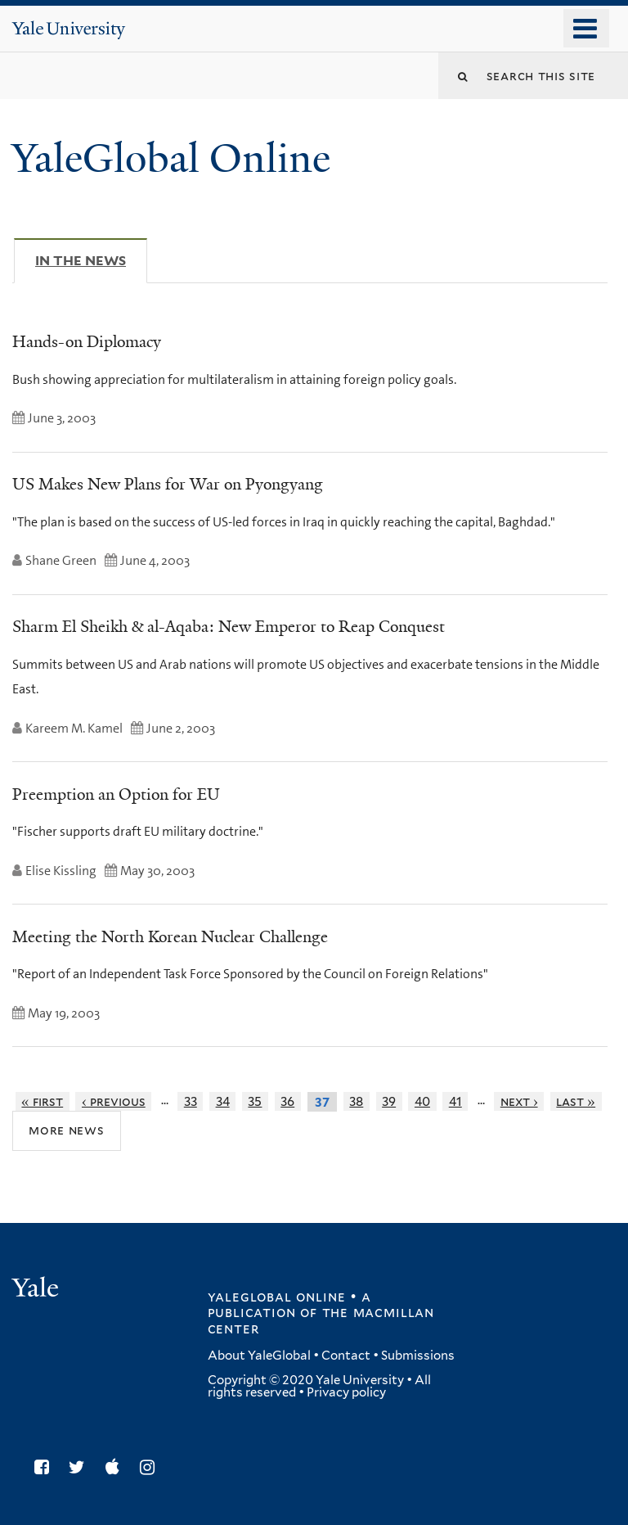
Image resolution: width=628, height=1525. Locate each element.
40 (422, 1101)
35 (255, 1101)
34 (223, 1101)
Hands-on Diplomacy (86, 341)
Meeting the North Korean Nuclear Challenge (170, 936)
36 (287, 1101)
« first (42, 1101)
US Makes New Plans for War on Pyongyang (167, 483)
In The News (91, 260)
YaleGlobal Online (170, 158)
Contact (345, 1355)
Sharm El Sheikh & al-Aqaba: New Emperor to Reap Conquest (228, 626)
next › (519, 1101)
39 (389, 1101)
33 (190, 1101)
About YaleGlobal (259, 1355)
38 (356, 1101)
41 (455, 1101)
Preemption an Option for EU (116, 794)
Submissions (418, 1355)
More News (67, 1130)
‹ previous (114, 1101)
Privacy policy (346, 1392)
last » (575, 1101)
